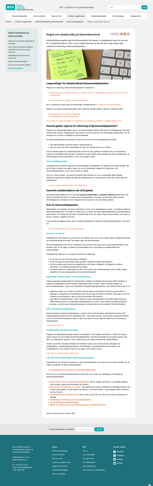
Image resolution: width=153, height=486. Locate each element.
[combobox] (124, 7)
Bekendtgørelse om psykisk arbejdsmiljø (65, 114)
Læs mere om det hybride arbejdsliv (19, 65)
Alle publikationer (89, 466)
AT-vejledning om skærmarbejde (108, 105)
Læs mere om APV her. (55, 325)
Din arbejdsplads (89, 462)
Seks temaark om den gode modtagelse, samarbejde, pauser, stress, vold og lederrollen (20, 49)
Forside (8, 22)
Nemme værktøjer (59, 474)
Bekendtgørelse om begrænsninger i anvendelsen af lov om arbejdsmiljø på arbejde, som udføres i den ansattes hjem (89, 94)
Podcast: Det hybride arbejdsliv (18, 61)
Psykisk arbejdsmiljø (19, 16)
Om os (85, 451)
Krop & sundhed (39, 16)
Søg (144, 7)
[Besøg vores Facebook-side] (126, 451)
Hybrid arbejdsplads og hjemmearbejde (49, 22)
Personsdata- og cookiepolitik (94, 470)
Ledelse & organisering (76, 16)
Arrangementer (135, 16)
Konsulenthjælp (118, 16)
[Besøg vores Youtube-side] (126, 463)
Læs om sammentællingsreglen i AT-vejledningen (68, 185)
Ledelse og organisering (61, 462)
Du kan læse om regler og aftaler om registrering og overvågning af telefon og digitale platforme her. (84, 121)
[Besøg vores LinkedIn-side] (126, 459)
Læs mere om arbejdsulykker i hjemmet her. (62, 353)
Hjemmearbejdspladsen (75, 22)
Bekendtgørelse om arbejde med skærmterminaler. (69, 100)
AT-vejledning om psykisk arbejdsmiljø (64, 117)
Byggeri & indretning (59, 466)
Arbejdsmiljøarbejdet (98, 16)
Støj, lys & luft (56, 16)
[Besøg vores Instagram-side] (126, 455)
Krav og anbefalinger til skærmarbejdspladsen (67, 229)
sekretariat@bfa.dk (25, 467)
